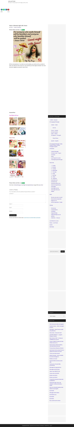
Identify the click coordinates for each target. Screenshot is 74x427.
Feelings (51, 205)
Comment (11, 193)
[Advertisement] (49, 14)
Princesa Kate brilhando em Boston (56, 348)
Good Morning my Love (55, 183)
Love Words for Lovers (54, 220)
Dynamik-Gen (32, 425)
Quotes (51, 224)
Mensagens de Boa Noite (55, 369)
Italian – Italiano (54, 133)
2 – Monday (53, 167)
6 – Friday (53, 173)
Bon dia (54, 127)
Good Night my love (55, 188)
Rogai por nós (54, 200)
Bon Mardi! (52, 390)
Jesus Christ (41, 185)
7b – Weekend (54, 178)
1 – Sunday (53, 165)
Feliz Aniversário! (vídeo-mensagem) (57, 324)
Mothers (53, 216)
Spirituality (52, 226)
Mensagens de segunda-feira (55, 367)
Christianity (52, 148)
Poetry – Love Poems (54, 222)
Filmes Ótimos (55, 138)
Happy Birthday (54, 213)
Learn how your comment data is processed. (32, 217)
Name (10, 203)
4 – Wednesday (54, 170)
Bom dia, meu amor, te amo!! (56, 197)
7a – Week (53, 176)
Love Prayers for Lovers (56, 158)
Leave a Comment (17, 27)
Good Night (23, 185)
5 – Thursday (53, 172)
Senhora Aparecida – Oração (56, 202)
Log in (51, 425)
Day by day (52, 162)
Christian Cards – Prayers (56, 153)
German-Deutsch (54, 132)
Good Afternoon (54, 180)
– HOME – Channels (53, 120)
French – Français (54, 130)
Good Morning (54, 181)
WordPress (47, 425)
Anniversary (53, 208)
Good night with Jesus (30, 185)
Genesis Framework (40, 425)
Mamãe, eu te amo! (53, 358)
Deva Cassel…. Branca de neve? (56, 332)
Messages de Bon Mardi (54, 392)
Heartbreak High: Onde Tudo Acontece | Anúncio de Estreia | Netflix (56, 384)
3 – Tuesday (53, 168)
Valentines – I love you (55, 217)
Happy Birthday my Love (56, 214)
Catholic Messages (54, 151)
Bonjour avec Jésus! (53, 375)
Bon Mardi (52, 398)
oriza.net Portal (11, 1)
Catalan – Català (54, 124)
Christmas (53, 154)
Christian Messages (17, 185)
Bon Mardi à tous (53, 394)
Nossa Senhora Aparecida (56, 199)
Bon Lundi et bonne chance (55, 400)
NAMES (52, 191)
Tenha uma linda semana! (55, 353)
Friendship (53, 211)
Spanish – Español (54, 140)
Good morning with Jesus (56, 184)
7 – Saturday (53, 175)
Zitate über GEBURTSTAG (55, 371)
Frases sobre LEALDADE (54, 373)
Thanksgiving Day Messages (56, 159)
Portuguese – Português (56, 135)
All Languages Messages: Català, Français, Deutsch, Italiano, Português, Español (56, 145)
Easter (52, 156)
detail (51, 194)
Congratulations (54, 209)
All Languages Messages (54, 121)
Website (10, 211)
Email (10, 207)
